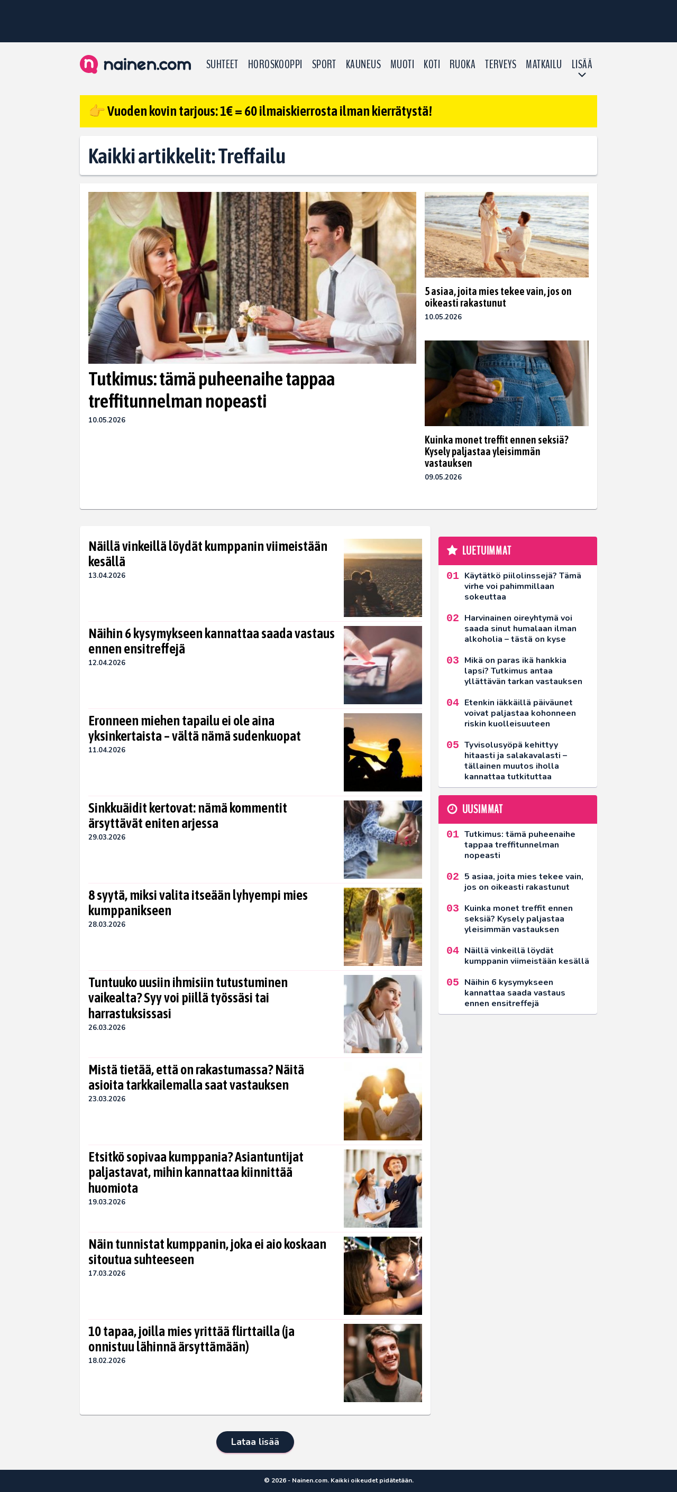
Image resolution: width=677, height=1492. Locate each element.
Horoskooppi (275, 64)
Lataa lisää (255, 1441)
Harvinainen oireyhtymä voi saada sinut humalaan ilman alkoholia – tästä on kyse (520, 628)
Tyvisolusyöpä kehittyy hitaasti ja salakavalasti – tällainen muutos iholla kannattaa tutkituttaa (515, 760)
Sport (324, 64)
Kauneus (363, 64)
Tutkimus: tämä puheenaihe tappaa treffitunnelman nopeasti (211, 389)
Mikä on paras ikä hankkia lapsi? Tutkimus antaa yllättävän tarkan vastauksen (523, 671)
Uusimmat (482, 809)
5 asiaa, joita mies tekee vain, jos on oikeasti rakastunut (498, 297)
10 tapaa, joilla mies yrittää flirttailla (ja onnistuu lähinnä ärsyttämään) (191, 1339)
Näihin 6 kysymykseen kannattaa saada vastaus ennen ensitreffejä (211, 641)
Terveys (500, 64)
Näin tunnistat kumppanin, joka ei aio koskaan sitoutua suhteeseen (207, 1252)
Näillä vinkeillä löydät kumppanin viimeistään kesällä (207, 554)
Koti (432, 64)
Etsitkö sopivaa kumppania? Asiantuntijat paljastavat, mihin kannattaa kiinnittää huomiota (196, 1172)
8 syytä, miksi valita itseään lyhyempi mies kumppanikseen (198, 903)
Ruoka (462, 64)
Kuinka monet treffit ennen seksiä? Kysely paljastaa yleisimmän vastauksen (497, 451)
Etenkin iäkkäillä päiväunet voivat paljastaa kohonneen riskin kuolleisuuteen (520, 713)
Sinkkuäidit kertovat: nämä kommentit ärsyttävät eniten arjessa (187, 816)
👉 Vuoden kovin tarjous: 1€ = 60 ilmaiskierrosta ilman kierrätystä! (260, 111)
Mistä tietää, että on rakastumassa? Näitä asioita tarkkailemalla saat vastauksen (196, 1077)
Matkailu (544, 64)
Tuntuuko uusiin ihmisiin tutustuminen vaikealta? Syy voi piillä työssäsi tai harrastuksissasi (188, 998)
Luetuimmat (486, 551)
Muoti (402, 64)
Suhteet (222, 64)
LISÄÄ (582, 64)
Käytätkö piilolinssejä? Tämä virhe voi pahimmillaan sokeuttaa (522, 586)
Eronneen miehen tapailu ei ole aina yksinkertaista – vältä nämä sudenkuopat (194, 728)
